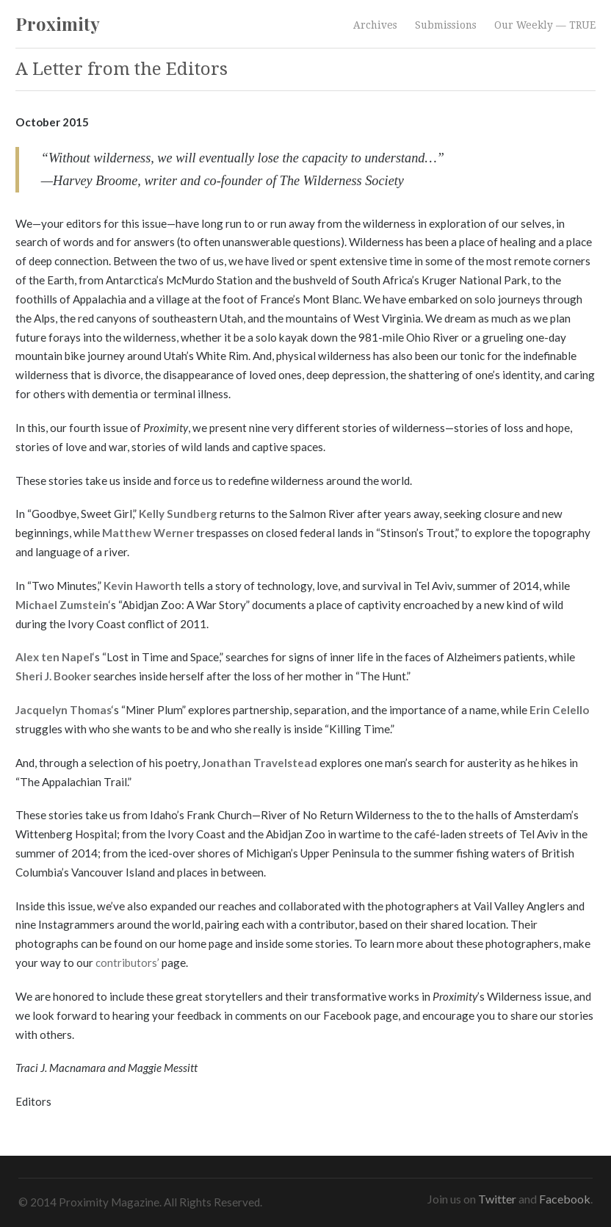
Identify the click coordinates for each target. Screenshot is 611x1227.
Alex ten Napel (54, 656)
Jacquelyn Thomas (63, 709)
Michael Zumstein (62, 604)
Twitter (497, 1199)
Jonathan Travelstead (259, 762)
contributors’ (127, 962)
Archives (375, 25)
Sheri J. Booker (53, 676)
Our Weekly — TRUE (545, 25)
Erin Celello (559, 709)
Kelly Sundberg (178, 513)
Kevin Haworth (142, 585)
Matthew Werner (148, 532)
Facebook (564, 1199)
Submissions (446, 25)
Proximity (57, 23)
